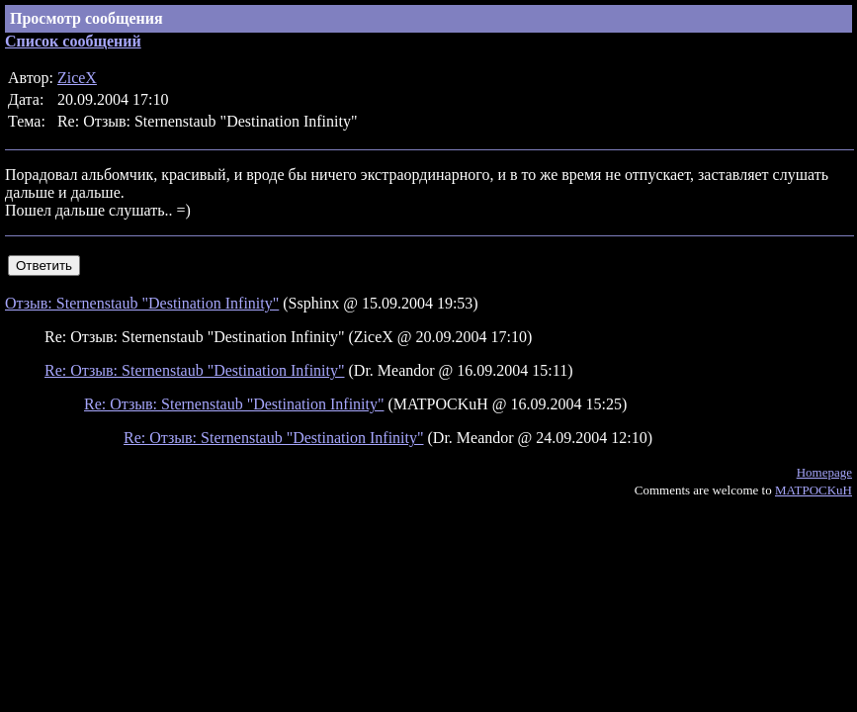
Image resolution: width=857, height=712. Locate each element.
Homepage (824, 472)
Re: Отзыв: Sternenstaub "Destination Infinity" (194, 370)
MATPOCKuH (813, 490)
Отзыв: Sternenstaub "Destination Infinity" (142, 303)
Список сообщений (73, 41)
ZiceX (77, 77)
